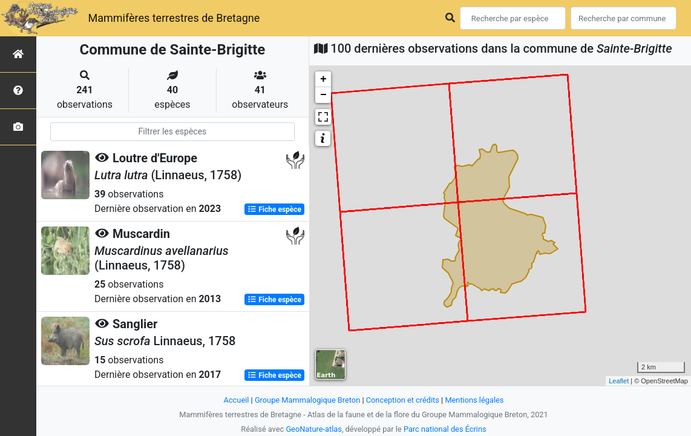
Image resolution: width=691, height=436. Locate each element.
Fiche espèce (274, 209)
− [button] (323, 95)
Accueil (236, 400)
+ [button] (323, 79)
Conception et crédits (402, 400)
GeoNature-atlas (314, 429)
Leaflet (619, 381)
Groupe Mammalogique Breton (307, 400)
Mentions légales (474, 400)
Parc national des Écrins (445, 429)
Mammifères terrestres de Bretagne (174, 18)
